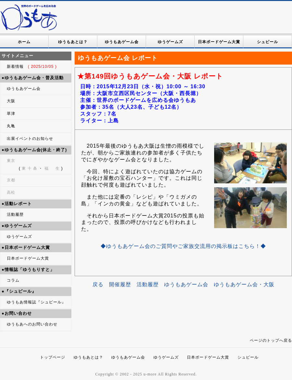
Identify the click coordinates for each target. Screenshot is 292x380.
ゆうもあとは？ (73, 42)
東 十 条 (29, 168)
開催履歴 (120, 284)
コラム (13, 280)
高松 (11, 192)
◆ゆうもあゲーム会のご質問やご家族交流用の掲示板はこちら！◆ (183, 246)
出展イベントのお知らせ (30, 138)
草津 (11, 113)
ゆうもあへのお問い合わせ (32, 324)
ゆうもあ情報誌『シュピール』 (36, 302)
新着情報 (32, 66)
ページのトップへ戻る (271, 340)
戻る (97, 284)
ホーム (24, 42)
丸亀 (11, 126)
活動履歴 (15, 214)
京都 (11, 180)
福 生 (52, 168)
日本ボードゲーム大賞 (219, 42)
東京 (11, 160)
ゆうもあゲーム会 (122, 42)
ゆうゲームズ (170, 42)
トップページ (52, 357)
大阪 (11, 101)
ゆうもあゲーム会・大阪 (244, 284)
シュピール (267, 42)
